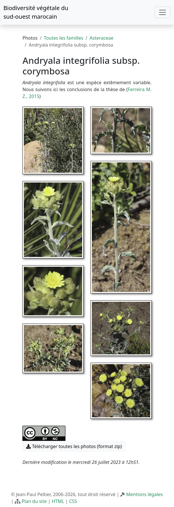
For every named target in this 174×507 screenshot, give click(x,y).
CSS (73, 501)
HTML (58, 501)
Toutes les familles (63, 38)
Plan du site (34, 501)
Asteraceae (101, 38)
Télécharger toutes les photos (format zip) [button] (74, 446)
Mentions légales (144, 494)
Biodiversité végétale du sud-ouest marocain (35, 12)
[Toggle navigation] (162, 12)
